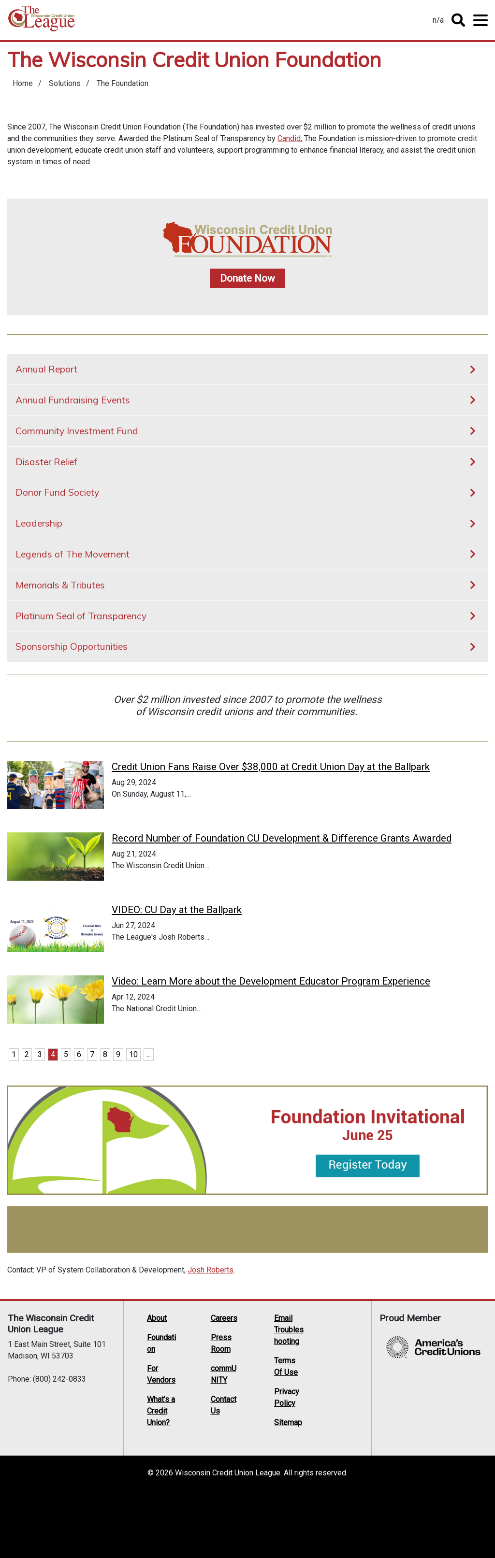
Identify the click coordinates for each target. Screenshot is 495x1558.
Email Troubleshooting (289, 1397)
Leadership (38, 523)
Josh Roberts (210, 1337)
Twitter (326, 1409)
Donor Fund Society (57, 492)
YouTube (345, 1422)
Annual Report (46, 369)
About (157, 1385)
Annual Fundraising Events (72, 400)
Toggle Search (458, 20)
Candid (289, 138)
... (148, 1122)
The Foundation (122, 83)
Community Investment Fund (76, 431)
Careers (224, 1385)
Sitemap (288, 1490)
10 (133, 1122)
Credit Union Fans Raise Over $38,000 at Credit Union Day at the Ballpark (271, 766)
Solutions (65, 83)
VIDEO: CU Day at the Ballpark (177, 937)
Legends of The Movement (72, 554)
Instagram (326, 1435)
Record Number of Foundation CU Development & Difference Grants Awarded (281, 852)
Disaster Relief (46, 462)
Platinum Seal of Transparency (80, 616)
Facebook (345, 1409)
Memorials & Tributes (60, 585)
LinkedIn (326, 1422)
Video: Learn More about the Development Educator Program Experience (271, 1035)
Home (41, 22)
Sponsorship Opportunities (71, 646)
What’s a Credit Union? (161, 1478)
